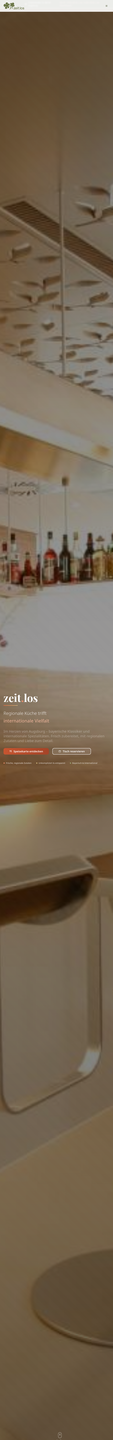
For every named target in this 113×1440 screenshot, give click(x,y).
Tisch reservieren (72, 751)
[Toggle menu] (106, 6)
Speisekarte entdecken (26, 751)
